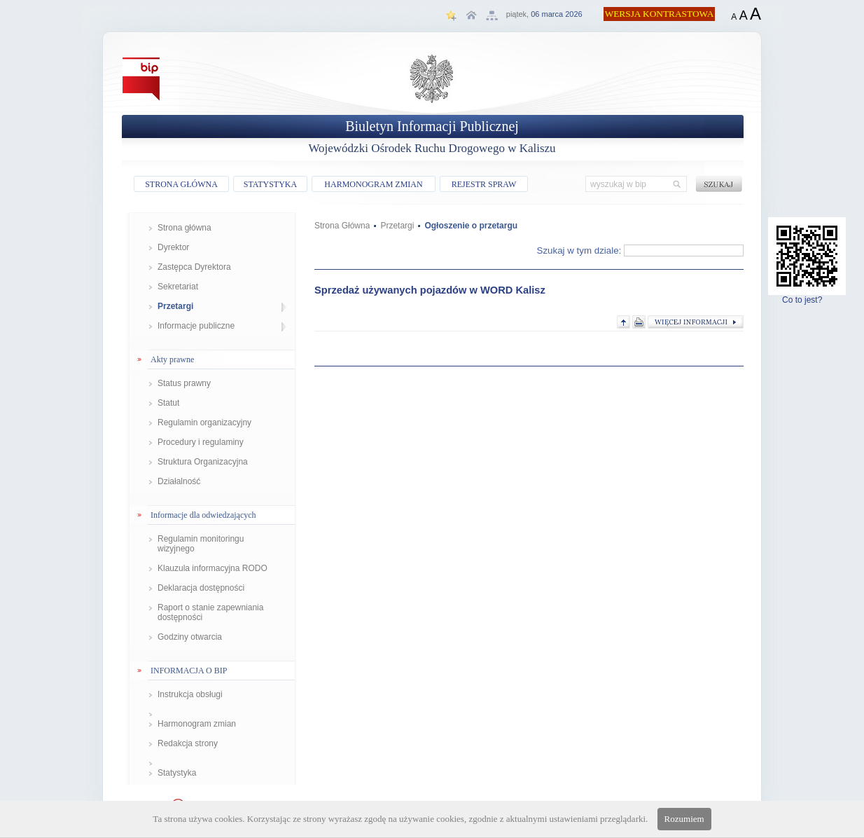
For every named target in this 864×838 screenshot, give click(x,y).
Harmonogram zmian (197, 724)
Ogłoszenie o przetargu (470, 226)
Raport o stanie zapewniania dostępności (210, 612)
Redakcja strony (188, 743)
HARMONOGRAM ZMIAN (373, 184)
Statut (168, 403)
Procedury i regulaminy (201, 442)
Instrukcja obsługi (190, 694)
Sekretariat (178, 286)
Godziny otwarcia (190, 637)
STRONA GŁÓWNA (181, 184)
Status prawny (184, 383)
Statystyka (177, 773)
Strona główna (184, 228)
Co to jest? (807, 296)
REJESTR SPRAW (484, 184)
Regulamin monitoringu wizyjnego (201, 544)
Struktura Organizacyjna (203, 462)
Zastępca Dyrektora (194, 267)
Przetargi (175, 306)
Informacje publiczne (196, 326)
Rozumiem (684, 818)
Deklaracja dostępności (201, 588)
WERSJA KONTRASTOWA (659, 13)
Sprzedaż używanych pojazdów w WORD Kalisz (429, 290)
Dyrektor (173, 247)
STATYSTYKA (270, 184)
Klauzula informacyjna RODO (212, 568)
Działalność (179, 481)
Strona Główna (342, 226)
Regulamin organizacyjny (204, 422)
